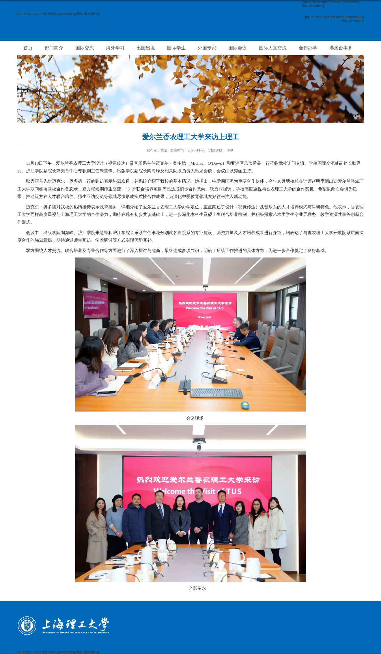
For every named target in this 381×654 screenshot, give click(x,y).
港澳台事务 (340, 47)
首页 (28, 47)
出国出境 (146, 47)
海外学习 (115, 47)
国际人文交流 (273, 47)
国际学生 (176, 47)
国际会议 (237, 47)
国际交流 (84, 47)
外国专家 (207, 47)
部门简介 (54, 47)
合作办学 (308, 47)
